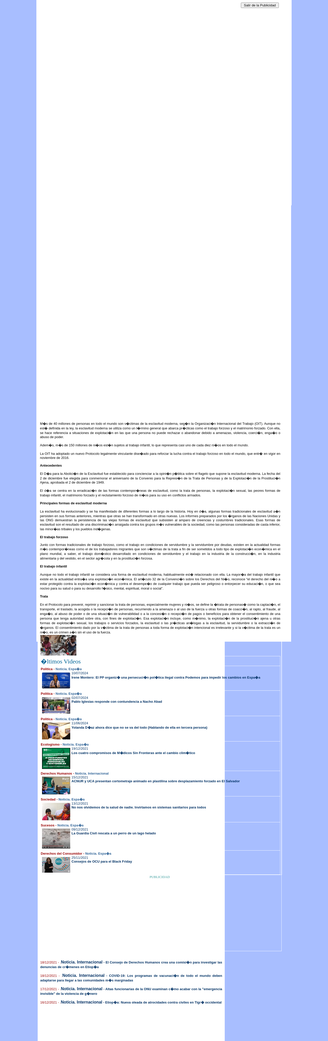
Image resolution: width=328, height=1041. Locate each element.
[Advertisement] (86, 77)
